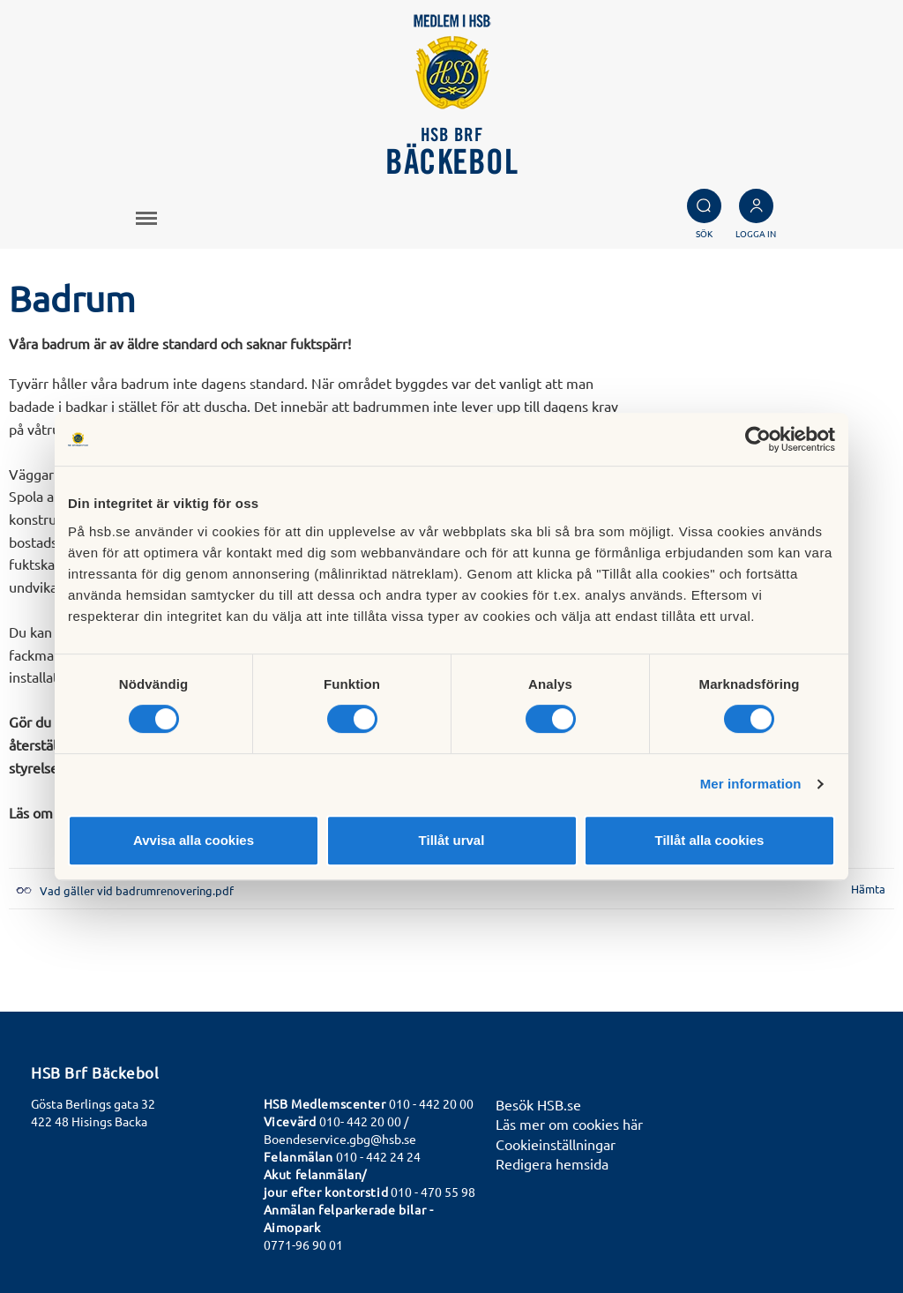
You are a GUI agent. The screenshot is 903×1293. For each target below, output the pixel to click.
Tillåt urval (452, 840)
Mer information (751, 783)
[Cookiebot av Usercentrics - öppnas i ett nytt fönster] (758, 439)
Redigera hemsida (552, 1163)
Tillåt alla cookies (710, 840)
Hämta (868, 888)
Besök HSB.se (538, 1104)
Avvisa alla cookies (193, 840)
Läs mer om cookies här (569, 1123)
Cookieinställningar (556, 1144)
